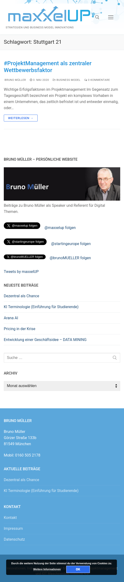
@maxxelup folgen (60, 227)
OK (78, 569)
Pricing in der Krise (19, 329)
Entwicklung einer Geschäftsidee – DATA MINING (45, 339)
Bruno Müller (15, 80)
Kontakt (10, 517)
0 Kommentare (97, 80)
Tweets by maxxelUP (21, 271)
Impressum (13, 528)
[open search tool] (97, 17)
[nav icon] (110, 17)
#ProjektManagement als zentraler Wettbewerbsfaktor (48, 66)
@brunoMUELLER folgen (70, 258)
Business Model (66, 80)
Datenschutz (14, 539)
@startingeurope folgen (71, 243)
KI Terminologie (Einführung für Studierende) (41, 307)
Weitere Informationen (47, 569)
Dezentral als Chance (21, 296)
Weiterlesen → (20, 118)
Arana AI (11, 318)
